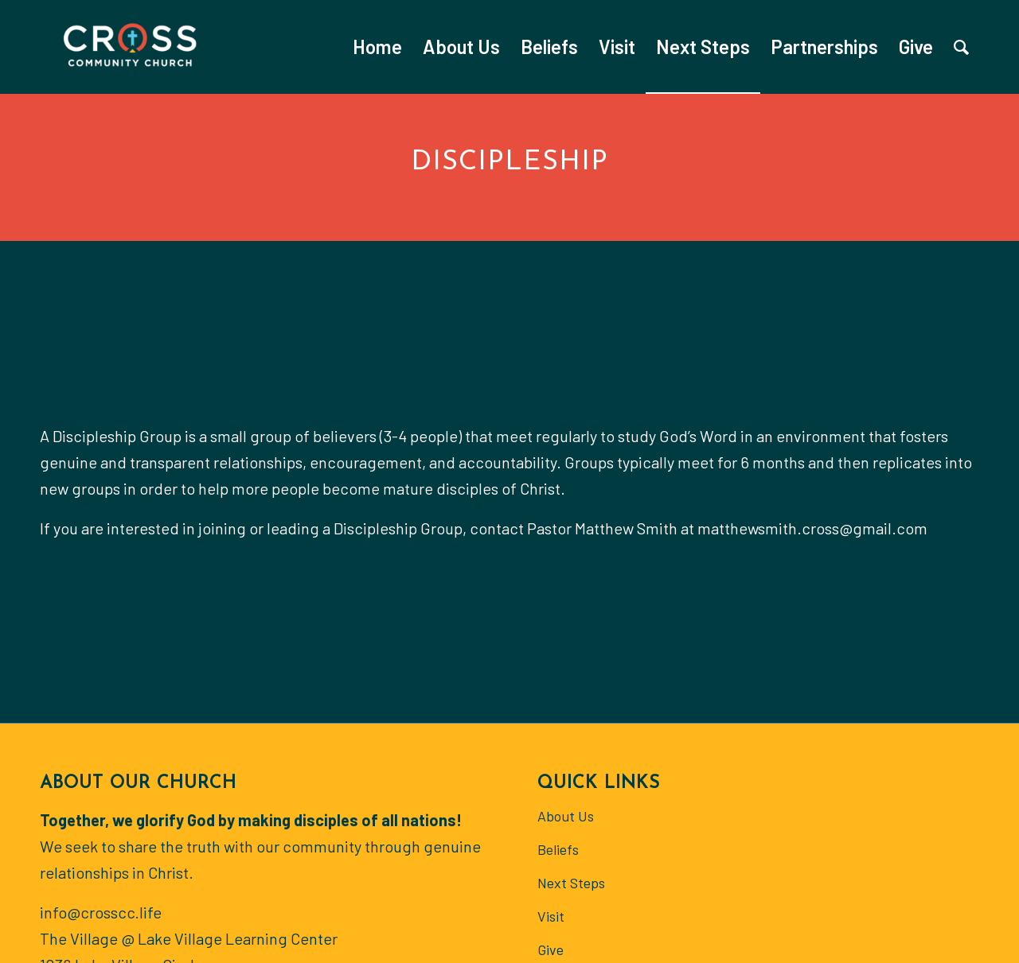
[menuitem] (377, 47)
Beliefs (558, 849)
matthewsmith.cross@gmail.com (812, 528)
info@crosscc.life (101, 912)
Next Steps (571, 882)
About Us (565, 816)
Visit (550, 916)
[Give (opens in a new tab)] (915, 47)
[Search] (961, 47)
